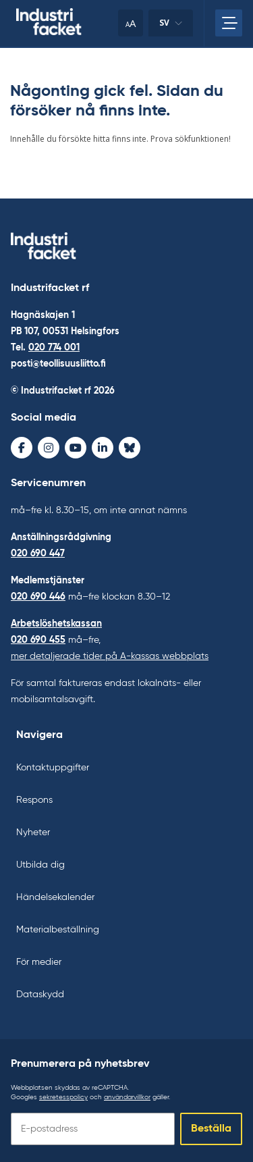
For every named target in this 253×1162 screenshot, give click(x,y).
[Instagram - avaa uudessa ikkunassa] (48, 447)
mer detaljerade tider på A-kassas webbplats (109, 656)
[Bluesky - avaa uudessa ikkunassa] (129, 447)
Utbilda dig (40, 865)
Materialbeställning (57, 929)
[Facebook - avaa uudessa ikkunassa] (21, 447)
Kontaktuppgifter (52, 767)
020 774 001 (54, 347)
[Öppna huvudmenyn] (228, 22)
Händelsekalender (55, 897)
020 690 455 (38, 640)
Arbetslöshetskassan (56, 624)
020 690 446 (38, 597)
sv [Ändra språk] (170, 26)
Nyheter (33, 832)
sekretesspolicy (63, 1097)
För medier (38, 962)
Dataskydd (40, 994)
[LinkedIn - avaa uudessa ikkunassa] (102, 447)
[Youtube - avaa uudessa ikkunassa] (75, 447)
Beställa (211, 1129)
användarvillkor (127, 1097)
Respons (34, 800)
